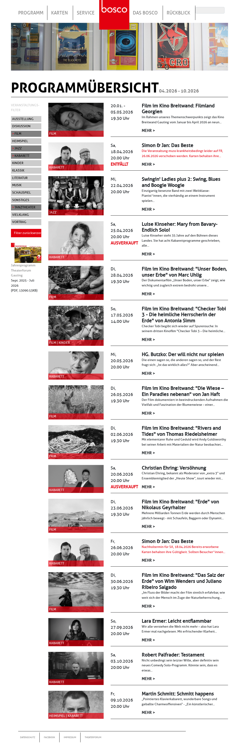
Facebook (49, 737)
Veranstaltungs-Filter (25, 107)
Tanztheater (24, 207)
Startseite (114, 9)
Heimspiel (20, 141)
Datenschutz (27, 737)
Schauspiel (21, 192)
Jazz (18, 148)
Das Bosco (145, 13)
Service (86, 13)
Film (17, 133)
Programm (30, 13)
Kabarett (21, 156)
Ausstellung (23, 119)
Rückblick (178, 13)
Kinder (17, 163)
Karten (59, 13)
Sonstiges (20, 200)
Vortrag (19, 222)
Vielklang (20, 215)
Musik (16, 185)
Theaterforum (93, 737)
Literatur (20, 178)
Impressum (70, 737)
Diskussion (21, 126)
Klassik (18, 170)
